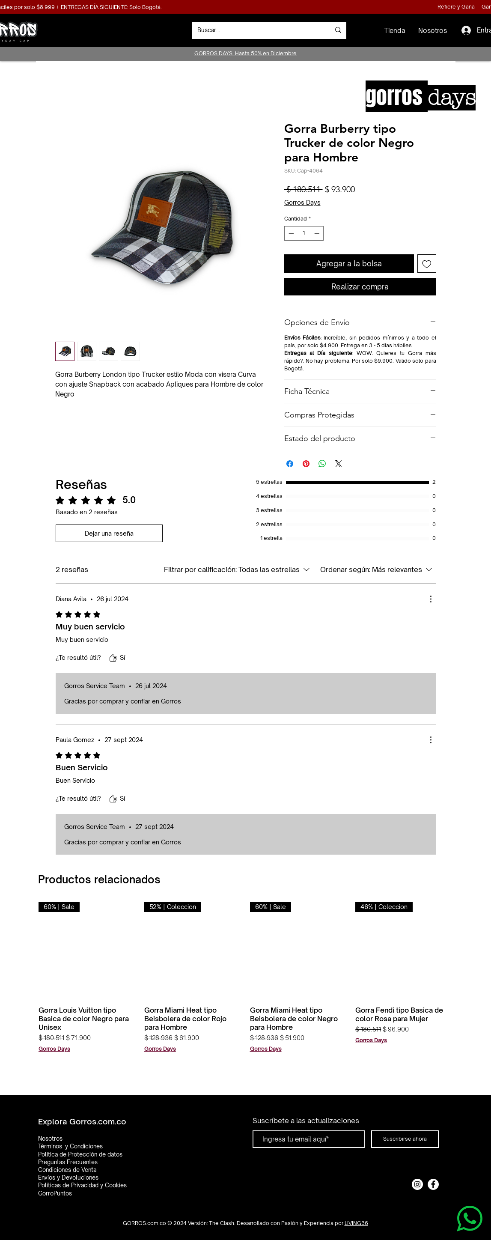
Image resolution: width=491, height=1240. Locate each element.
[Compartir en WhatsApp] (322, 464)
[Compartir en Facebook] (290, 464)
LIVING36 (356, 1223)
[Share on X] (338, 464)
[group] (245, 982)
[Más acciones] (431, 599)
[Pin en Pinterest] (306, 464)
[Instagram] (417, 1184)
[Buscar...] (257, 30)
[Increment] (317, 233)
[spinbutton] (304, 233)
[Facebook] (433, 1184)
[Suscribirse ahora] (405, 1139)
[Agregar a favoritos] (426, 263)
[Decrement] (290, 233)
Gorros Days (302, 202)
